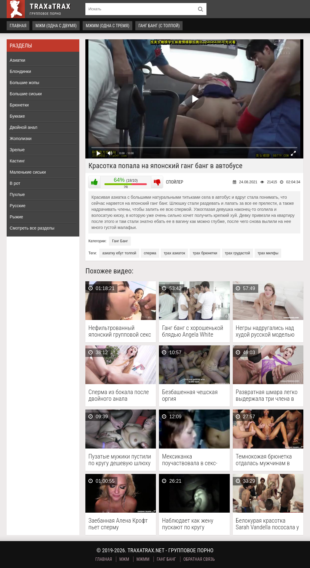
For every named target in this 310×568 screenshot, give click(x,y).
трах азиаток (174, 253)
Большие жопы (24, 82)
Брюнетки (19, 105)
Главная (18, 25)
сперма (150, 253)
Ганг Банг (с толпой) (159, 25)
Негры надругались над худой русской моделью (265, 331)
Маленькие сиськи (28, 172)
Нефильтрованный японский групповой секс (119, 331)
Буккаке (17, 116)
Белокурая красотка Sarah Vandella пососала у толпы (267, 523)
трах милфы (268, 253)
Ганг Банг (120, 241)
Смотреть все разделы (32, 228)
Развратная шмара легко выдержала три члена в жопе (267, 395)
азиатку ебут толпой (119, 253)
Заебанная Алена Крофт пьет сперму (118, 523)
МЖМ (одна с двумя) (56, 25)
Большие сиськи (26, 93)
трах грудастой (237, 253)
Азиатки (17, 60)
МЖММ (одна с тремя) (107, 25)
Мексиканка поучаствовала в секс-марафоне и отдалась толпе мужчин (189, 459)
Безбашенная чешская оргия (190, 395)
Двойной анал (23, 127)
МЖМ (124, 559)
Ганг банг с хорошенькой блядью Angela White (192, 331)
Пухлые (17, 194)
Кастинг (17, 160)
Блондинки (20, 71)
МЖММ (143, 559)
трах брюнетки (205, 253)
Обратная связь (199, 559)
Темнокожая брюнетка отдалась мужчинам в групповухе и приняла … (265, 459)
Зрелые (17, 149)
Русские (17, 205)
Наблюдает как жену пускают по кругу (187, 523)
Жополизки (20, 138)
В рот (15, 183)
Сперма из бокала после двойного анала (118, 395)
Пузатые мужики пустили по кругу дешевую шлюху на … (119, 459)
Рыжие (16, 216)
